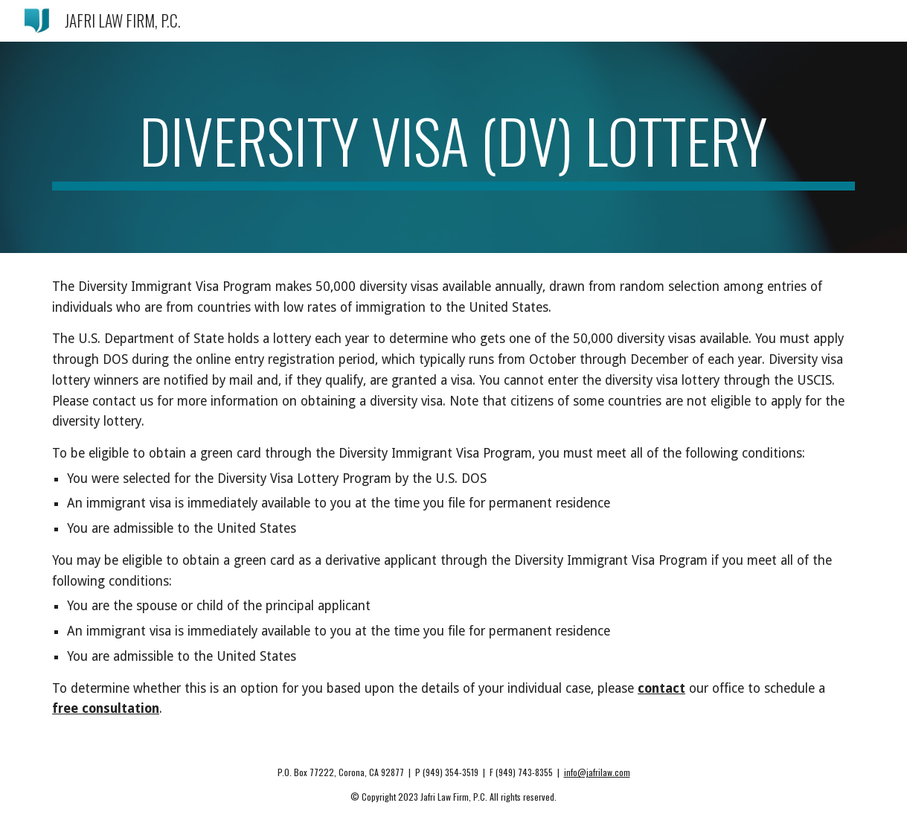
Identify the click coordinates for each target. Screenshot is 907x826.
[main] (453, 147)
